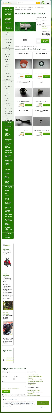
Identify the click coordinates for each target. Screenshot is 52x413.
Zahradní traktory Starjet (33, 374)
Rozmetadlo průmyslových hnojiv (35, 381)
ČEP (41, 82)
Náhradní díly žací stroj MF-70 (26, 7)
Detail (28, 76)
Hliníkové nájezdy (32, 383)
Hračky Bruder (31, 384)
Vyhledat (38, 3)
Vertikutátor (30, 378)
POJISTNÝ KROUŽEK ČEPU (41, 111)
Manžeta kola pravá (23, 53)
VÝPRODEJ (5, 312)
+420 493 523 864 (10, 357)
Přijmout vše (43, 403)
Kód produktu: (38, 20)
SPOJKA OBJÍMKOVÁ (23, 82)
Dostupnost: (39, 17)
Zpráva (3, 381)
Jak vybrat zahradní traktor (33, 390)
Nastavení (42, 407)
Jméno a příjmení (6, 372)
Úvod (16, 7)
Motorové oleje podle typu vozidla (35, 391)
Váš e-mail (4, 376)
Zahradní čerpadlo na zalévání (35, 379)
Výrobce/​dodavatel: (38, 23)
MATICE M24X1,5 (41, 53)
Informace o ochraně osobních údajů (10, 388)
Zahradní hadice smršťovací (33, 395)
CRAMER (5, 273)
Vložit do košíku (45, 41)
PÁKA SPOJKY (23, 110)
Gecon (4, 247)
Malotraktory (30, 393)
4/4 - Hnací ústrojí (39, 7)
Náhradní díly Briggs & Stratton (35, 376)
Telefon (16, 376)
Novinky (7, 245)
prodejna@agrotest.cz (11, 360)
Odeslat (6, 391)
